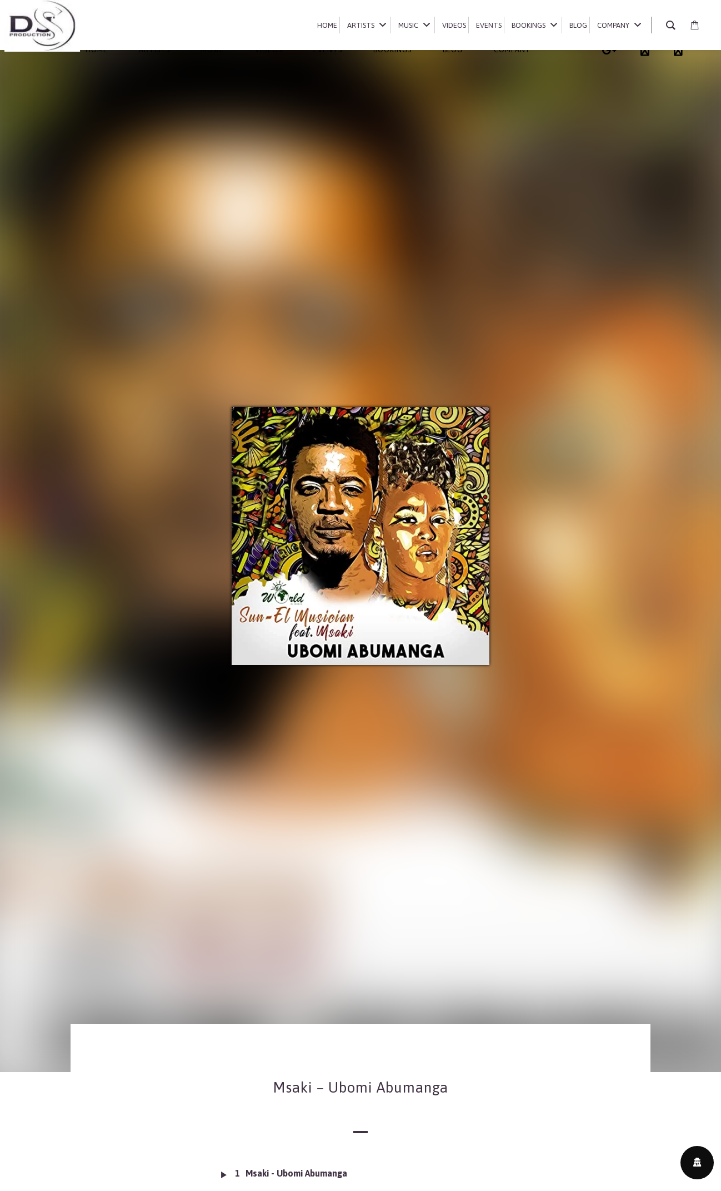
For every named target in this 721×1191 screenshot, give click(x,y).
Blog (453, 50)
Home (97, 50)
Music (212, 50)
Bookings (392, 50)
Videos (268, 50)
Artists (154, 50)
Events (327, 50)
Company (512, 50)
